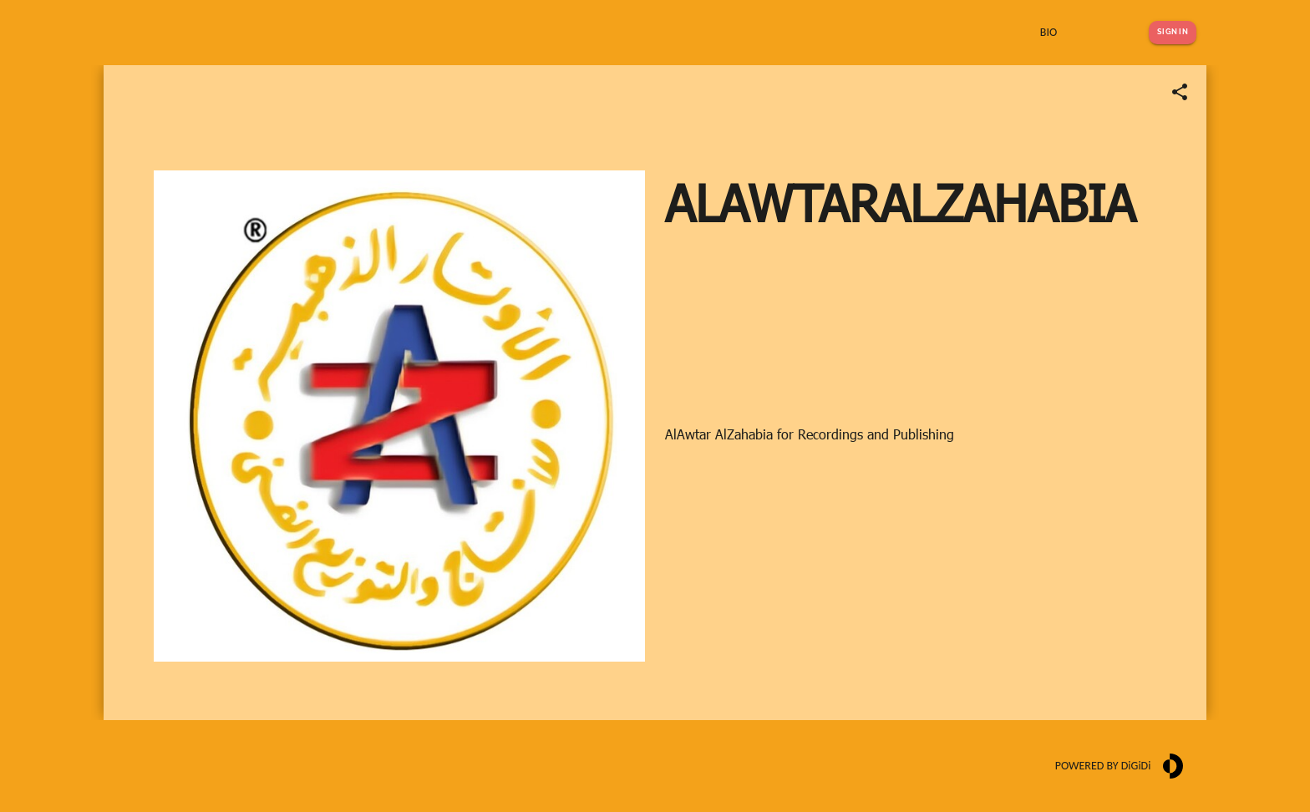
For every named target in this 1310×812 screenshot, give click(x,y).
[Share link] (1180, 92)
